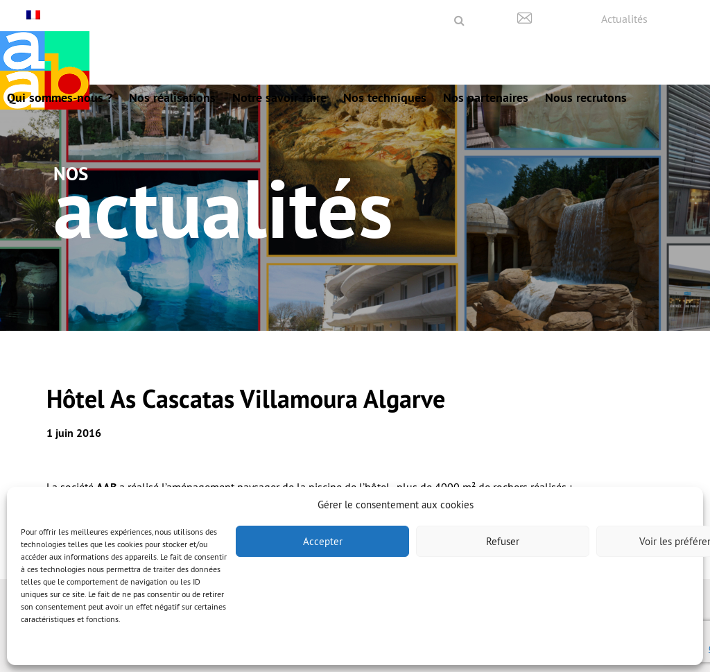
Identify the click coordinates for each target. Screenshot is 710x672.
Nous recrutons (586, 97)
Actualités (624, 19)
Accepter (323, 541)
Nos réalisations (172, 97)
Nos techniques (384, 97)
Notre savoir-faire (279, 97)
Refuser (502, 541)
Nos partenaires (485, 97)
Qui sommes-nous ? (59, 97)
